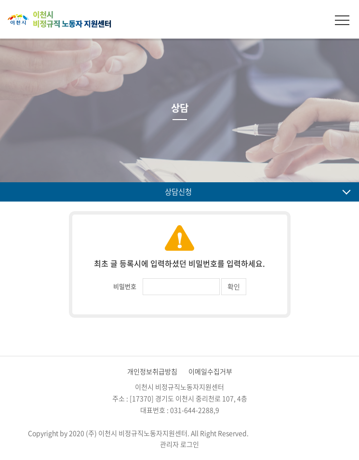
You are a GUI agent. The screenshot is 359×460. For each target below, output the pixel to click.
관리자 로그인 (179, 444)
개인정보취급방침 (152, 371)
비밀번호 (124, 286)
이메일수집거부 (210, 371)
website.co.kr (311, 433)
